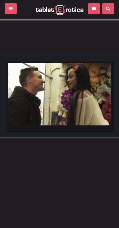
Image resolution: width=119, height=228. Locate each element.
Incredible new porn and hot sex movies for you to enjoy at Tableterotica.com (59, 9)
